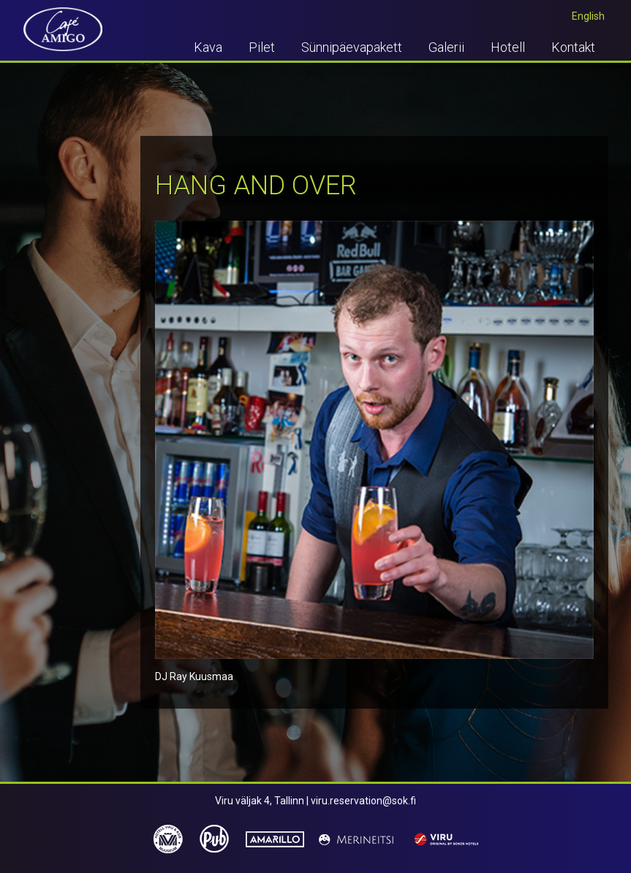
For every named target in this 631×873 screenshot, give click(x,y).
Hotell (508, 47)
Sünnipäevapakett (351, 47)
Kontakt (573, 47)
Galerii (446, 47)
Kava (208, 47)
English (588, 16)
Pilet (262, 47)
